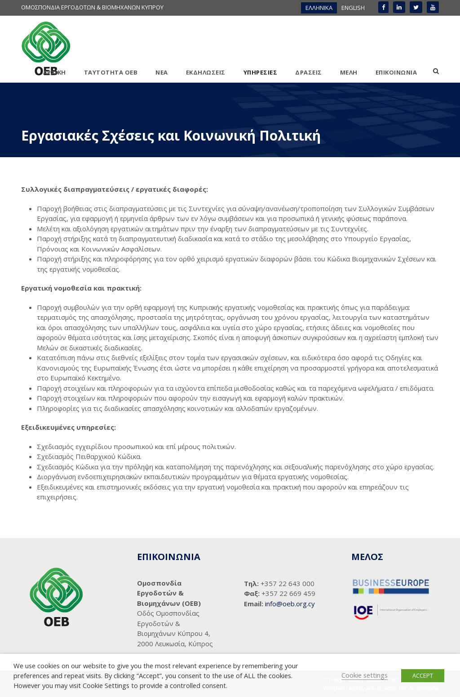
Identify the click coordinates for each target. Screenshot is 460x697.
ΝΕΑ (161, 72)
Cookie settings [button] (364, 675)
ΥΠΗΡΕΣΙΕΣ (260, 72)
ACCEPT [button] (422, 675)
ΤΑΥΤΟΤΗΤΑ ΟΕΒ (111, 72)
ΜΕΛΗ (349, 72)
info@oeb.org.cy (290, 603)
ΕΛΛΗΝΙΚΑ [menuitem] (318, 8)
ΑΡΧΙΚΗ (54, 72)
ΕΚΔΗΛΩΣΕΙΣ (206, 72)
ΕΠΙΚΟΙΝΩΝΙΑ (396, 72)
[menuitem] (319, 7)
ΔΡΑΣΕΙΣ (308, 72)
